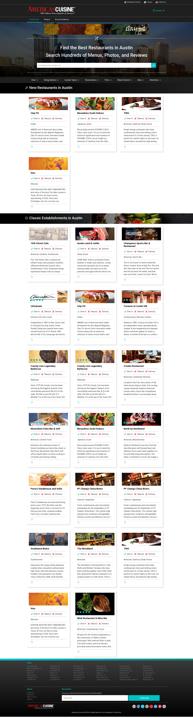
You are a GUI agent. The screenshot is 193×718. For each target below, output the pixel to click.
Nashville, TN (100, 675)
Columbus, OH (55, 671)
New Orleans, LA (102, 677)
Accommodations (62, 19)
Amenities (155, 80)
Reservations (92, 80)
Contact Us (160, 2)
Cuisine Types (72, 80)
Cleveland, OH (55, 668)
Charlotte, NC (31, 679)
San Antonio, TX (125, 677)
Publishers (30, 695)
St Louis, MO (147, 675)
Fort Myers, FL (54, 677)
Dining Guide (34, 19)
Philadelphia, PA (125, 668)
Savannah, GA (147, 668)
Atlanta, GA (31, 671)
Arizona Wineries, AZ (34, 668)
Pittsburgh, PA (124, 673)
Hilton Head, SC (78, 673)
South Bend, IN (148, 671)
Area (141, 80)
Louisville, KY (77, 679)
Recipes (47, 19)
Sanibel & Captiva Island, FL (129, 679)
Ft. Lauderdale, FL (79, 668)
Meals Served (124, 80)
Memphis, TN (100, 666)
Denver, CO (54, 675)
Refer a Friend (31, 697)
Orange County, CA (102, 679)
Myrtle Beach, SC (102, 671)
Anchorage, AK (32, 666)
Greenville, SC (78, 671)
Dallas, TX (53, 673)
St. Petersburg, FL (149, 673)
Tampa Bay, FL (148, 677)
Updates (30, 699)
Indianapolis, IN (78, 675)
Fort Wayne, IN (55, 679)
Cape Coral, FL (32, 675)
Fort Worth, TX (78, 666)
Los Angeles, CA (79, 677)
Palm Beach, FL (125, 666)
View (34, 80)
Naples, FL (99, 673)
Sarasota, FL (147, 666)
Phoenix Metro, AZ (126, 671)
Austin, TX (158, 10)
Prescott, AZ (124, 675)
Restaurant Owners (132, 2)
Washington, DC (148, 679)
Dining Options (51, 80)
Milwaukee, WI (101, 668)
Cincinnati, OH (55, 666)
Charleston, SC (32, 677)
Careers (148, 2)
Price (108, 80)
